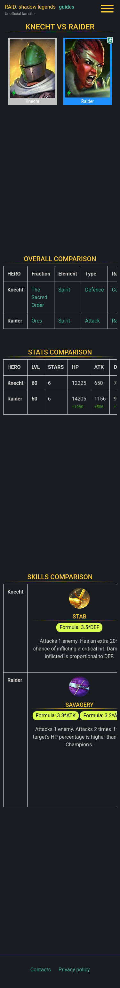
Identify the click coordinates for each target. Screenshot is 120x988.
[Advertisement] (60, 176)
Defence (94, 290)
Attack (92, 321)
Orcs (36, 321)
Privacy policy (74, 970)
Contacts (40, 970)
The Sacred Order (39, 297)
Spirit (64, 290)
